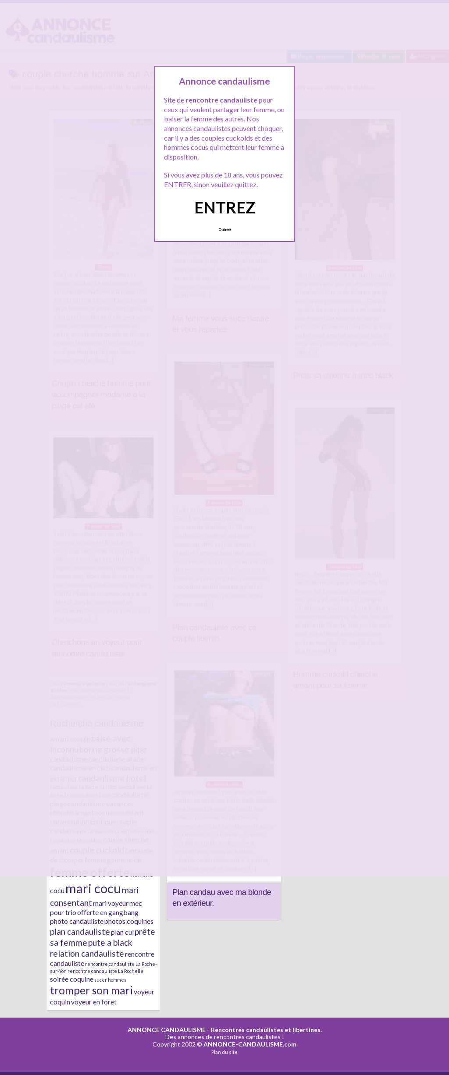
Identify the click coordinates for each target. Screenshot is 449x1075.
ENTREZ (224, 207)
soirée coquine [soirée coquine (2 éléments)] (71, 979)
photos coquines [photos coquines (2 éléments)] (128, 921)
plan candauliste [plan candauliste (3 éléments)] (80, 931)
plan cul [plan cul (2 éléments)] (122, 932)
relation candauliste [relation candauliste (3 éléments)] (87, 953)
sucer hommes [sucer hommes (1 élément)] (110, 980)
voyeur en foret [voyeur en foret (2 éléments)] (94, 1001)
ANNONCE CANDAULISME (167, 1029)
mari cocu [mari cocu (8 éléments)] (93, 888)
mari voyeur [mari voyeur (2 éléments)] (110, 903)
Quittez (224, 229)
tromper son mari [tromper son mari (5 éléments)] (91, 990)
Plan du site (224, 1052)
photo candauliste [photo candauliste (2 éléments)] (76, 921)
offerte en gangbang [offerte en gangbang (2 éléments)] (108, 912)
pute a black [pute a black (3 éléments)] (110, 942)
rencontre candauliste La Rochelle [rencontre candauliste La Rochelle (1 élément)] (105, 971)
